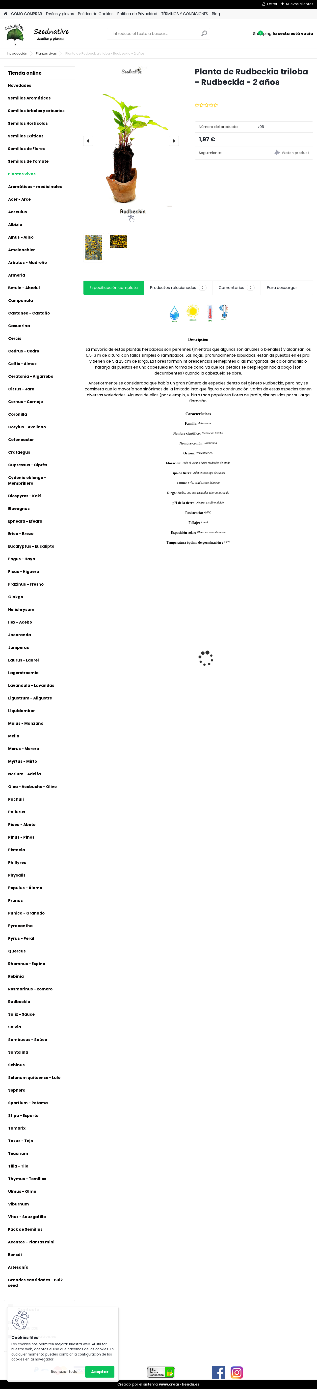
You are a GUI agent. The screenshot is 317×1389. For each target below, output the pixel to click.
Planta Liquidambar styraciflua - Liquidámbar (164, 650)
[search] (204, 35)
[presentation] (88, 141)
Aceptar (99, 1372)
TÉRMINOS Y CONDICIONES (184, 13)
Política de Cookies (95, 13)
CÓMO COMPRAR (26, 13)
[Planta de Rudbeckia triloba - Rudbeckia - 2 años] (131, 140)
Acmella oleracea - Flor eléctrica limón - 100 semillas (226, 650)
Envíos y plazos (60, 13)
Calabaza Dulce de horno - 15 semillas (105, 644)
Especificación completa (113, 287)
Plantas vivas (46, 53)
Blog (216, 13)
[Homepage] (5, 14)
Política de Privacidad (137, 13)
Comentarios (237, 288)
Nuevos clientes (299, 3)
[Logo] (38, 33)
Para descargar (282, 287)
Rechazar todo (64, 1371)
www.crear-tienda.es (179, 1384)
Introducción (17, 53)
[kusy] (152, 702)
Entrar (272, 3)
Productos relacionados (178, 288)
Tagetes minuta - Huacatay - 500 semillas (279, 662)
